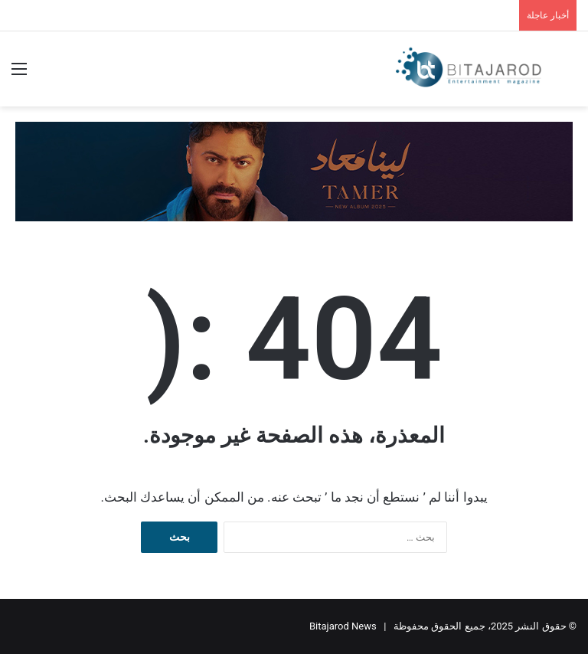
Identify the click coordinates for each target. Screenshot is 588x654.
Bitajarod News (343, 626)
